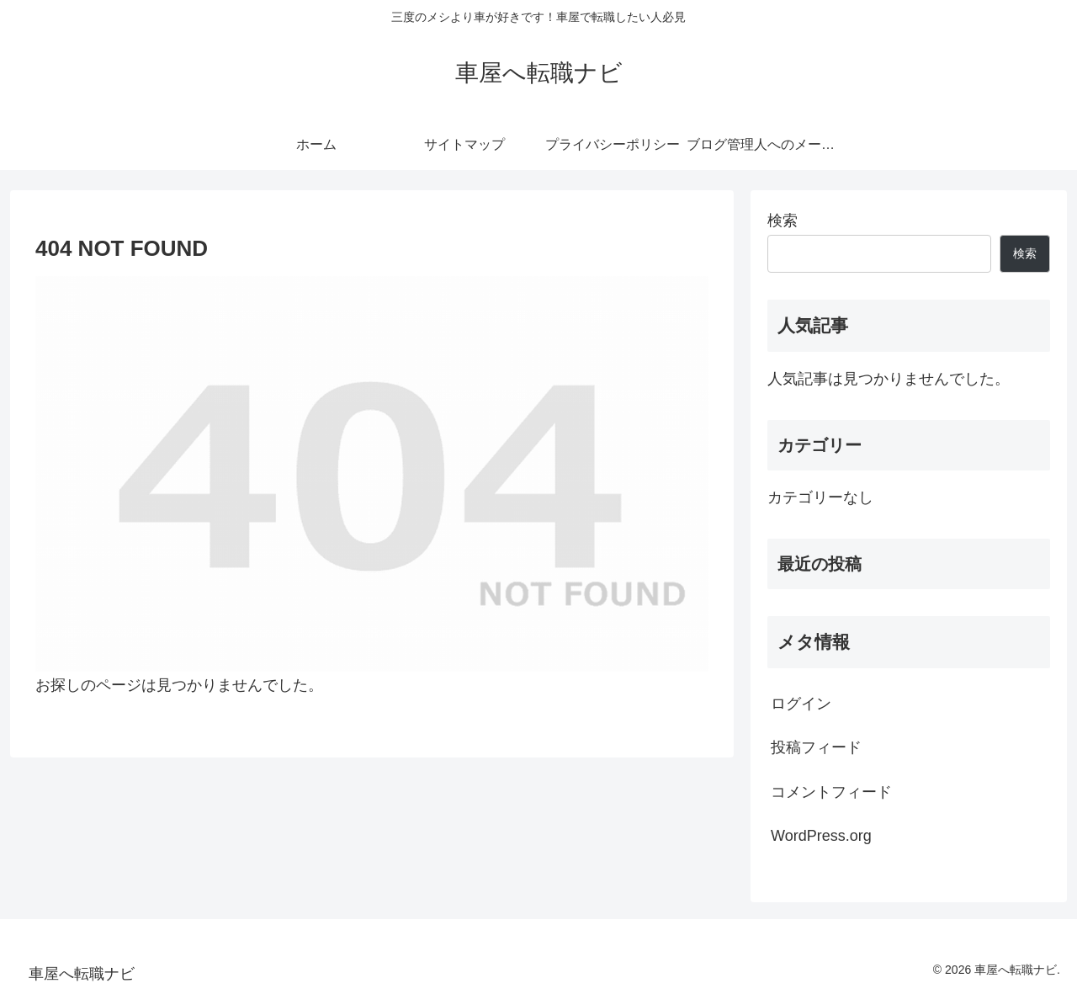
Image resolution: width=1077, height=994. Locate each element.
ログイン (801, 703)
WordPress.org (821, 835)
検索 (782, 220)
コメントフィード (831, 792)
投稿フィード (816, 747)
